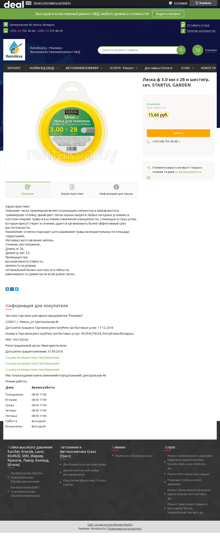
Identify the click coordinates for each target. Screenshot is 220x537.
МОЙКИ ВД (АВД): (42, 68)
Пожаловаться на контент (125, 528)
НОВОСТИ (208, 68)
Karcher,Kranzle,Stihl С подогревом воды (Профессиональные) (25, 491)
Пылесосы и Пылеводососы (134, 455)
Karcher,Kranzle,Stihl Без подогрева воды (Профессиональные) (27, 477)
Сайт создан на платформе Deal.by (110, 524)
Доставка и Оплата (158, 68)
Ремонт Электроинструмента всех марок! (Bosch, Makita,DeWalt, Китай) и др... (188, 508)
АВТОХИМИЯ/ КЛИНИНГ (82, 68)
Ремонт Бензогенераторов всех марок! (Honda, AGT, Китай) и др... (189, 494)
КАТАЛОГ (14, 68)
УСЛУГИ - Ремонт (122, 68)
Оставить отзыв (198, 25)
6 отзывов (180, 3)
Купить (178, 133)
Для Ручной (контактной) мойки (84, 464)
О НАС (185, 68)
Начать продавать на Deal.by (52, 3)
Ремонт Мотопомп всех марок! (188, 474)
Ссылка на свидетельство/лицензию (32, 357)
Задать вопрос (168, 14)
